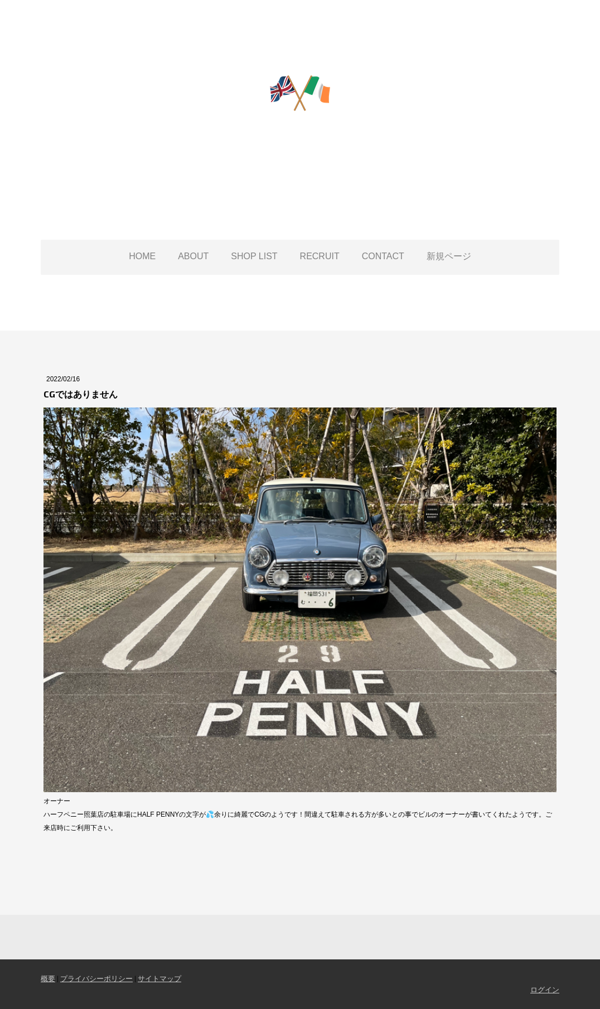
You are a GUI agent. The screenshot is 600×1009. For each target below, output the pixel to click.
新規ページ (449, 256)
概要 (48, 978)
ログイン (544, 989)
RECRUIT (320, 256)
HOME (142, 256)
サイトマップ (159, 978)
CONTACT (383, 256)
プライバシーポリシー (96, 978)
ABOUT (193, 256)
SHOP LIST (254, 256)
